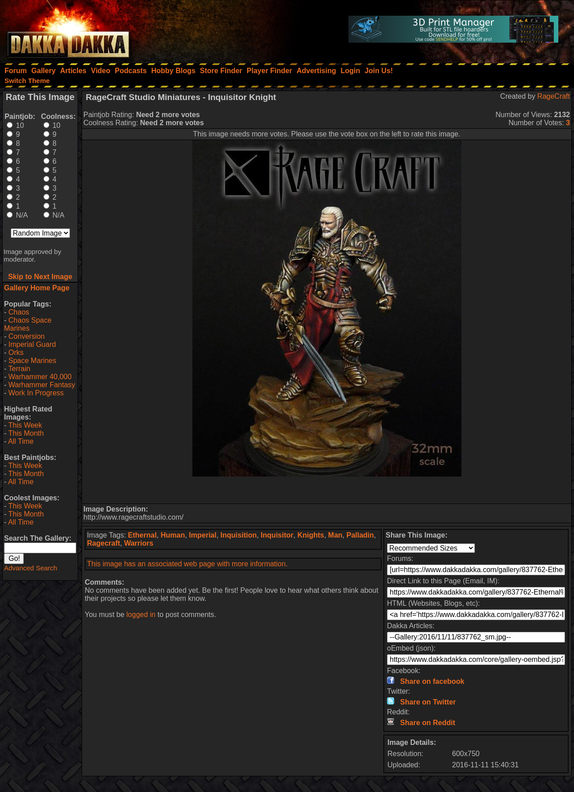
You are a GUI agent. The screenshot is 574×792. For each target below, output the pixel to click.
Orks (16, 352)
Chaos (19, 312)
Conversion (27, 336)
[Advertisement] (327, 490)
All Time (21, 441)
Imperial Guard (32, 344)
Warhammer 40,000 (40, 377)
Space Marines (33, 360)
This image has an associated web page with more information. (187, 564)
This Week (25, 425)
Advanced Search (30, 568)
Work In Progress (36, 393)
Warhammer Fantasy (42, 385)
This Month (25, 433)
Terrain (19, 368)
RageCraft (553, 96)
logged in (141, 614)
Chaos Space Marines (28, 324)
